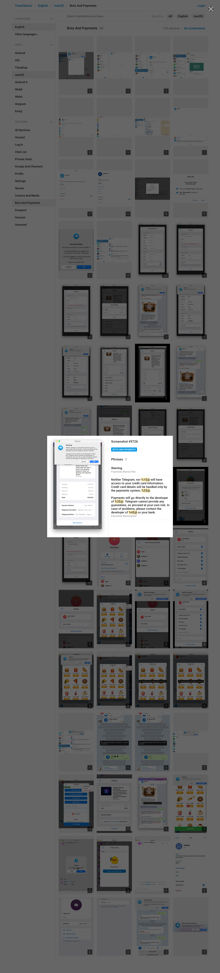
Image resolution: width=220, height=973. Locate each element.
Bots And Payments (124, 449)
